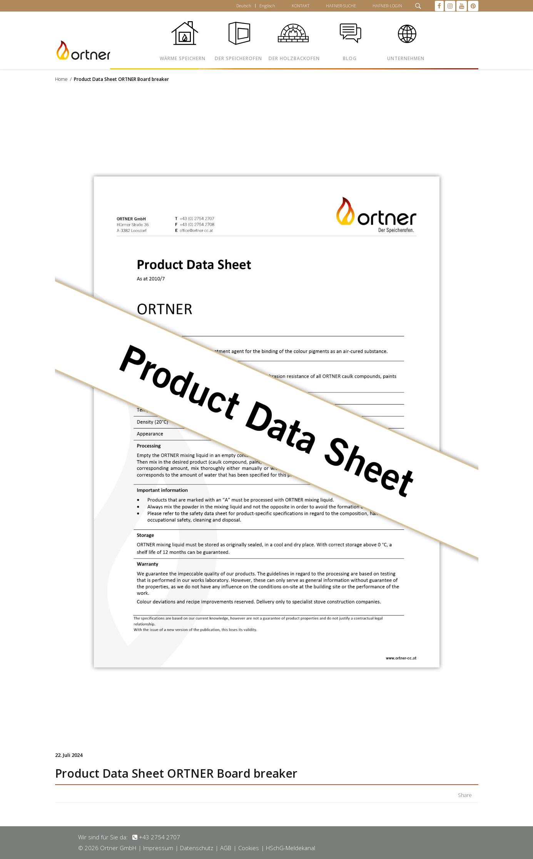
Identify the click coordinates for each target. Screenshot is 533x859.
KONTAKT (300, 5)
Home (61, 79)
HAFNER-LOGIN (387, 5)
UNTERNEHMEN (405, 58)
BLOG (350, 58)
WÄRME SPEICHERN (183, 58)
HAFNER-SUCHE (341, 5)
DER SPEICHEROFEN (238, 58)
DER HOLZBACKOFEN (294, 58)
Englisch (267, 5)
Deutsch (243, 5)
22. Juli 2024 (68, 754)
